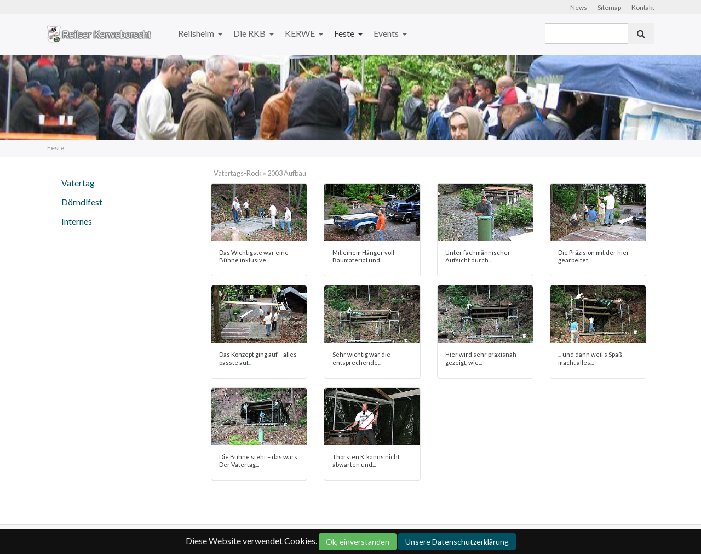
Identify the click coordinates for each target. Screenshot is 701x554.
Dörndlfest (81, 202)
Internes (76, 221)
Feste (345, 33)
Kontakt (642, 7)
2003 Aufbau (286, 173)
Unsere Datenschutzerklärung (457, 541)
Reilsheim (197, 33)
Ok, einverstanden (357, 541)
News (578, 7)
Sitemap (609, 7)
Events (387, 33)
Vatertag (78, 183)
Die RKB (250, 33)
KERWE (301, 33)
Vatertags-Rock (238, 173)
